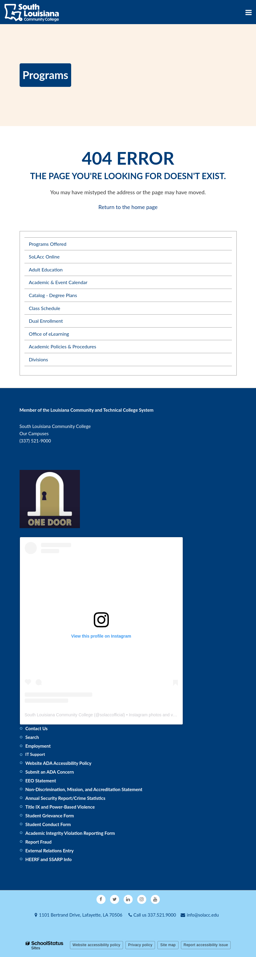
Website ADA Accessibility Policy (58, 763)
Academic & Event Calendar (58, 282)
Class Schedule (44, 308)
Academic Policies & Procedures (62, 346)
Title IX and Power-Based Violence (60, 807)
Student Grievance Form (49, 815)
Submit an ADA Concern (49, 772)
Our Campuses (34, 433)
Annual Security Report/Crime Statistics (65, 798)
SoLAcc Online (44, 256)
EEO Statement (40, 780)
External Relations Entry (49, 850)
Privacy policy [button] (140, 945)
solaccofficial (112, 714)
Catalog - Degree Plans (53, 295)
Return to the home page (128, 207)
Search (32, 737)
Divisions (38, 359)
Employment (38, 746)
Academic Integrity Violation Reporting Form (70, 833)
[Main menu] (248, 12)
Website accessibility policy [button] (97, 945)
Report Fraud (38, 842)
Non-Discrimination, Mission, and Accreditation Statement (83, 789)
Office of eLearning (49, 334)
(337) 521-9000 (35, 440)
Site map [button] (167, 945)
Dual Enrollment (46, 321)
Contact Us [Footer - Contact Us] (36, 728)
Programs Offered (48, 244)
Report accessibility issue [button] (206, 945)
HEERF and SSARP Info (48, 859)
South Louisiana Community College (59, 714)
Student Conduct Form (48, 824)
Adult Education (46, 269)
